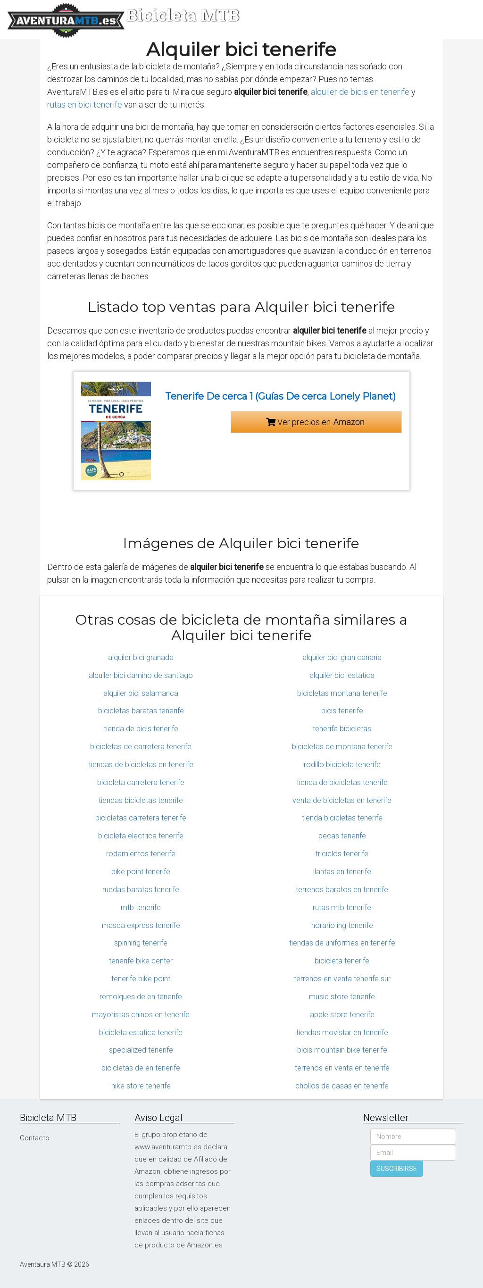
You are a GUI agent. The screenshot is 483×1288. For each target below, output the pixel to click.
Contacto (35, 1138)
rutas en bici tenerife (84, 104)
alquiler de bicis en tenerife (360, 92)
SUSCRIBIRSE (396, 1168)
